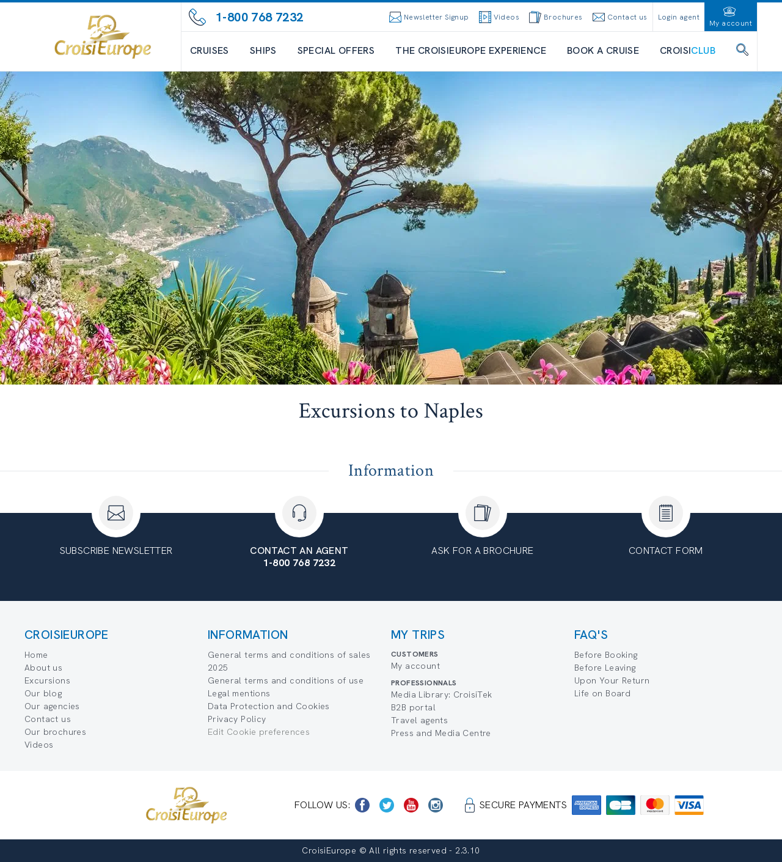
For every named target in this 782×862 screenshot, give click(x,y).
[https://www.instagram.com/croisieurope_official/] (435, 805)
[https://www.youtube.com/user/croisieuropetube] (411, 805)
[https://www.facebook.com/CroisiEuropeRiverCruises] (362, 805)
